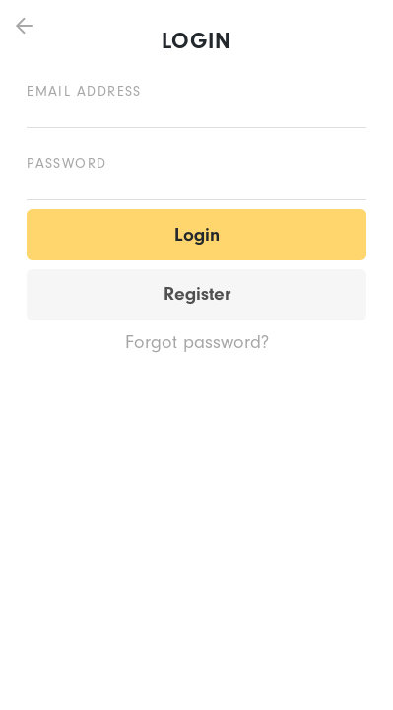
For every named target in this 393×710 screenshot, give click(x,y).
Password (67, 163)
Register (197, 294)
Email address (84, 91)
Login (197, 235)
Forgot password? (197, 342)
